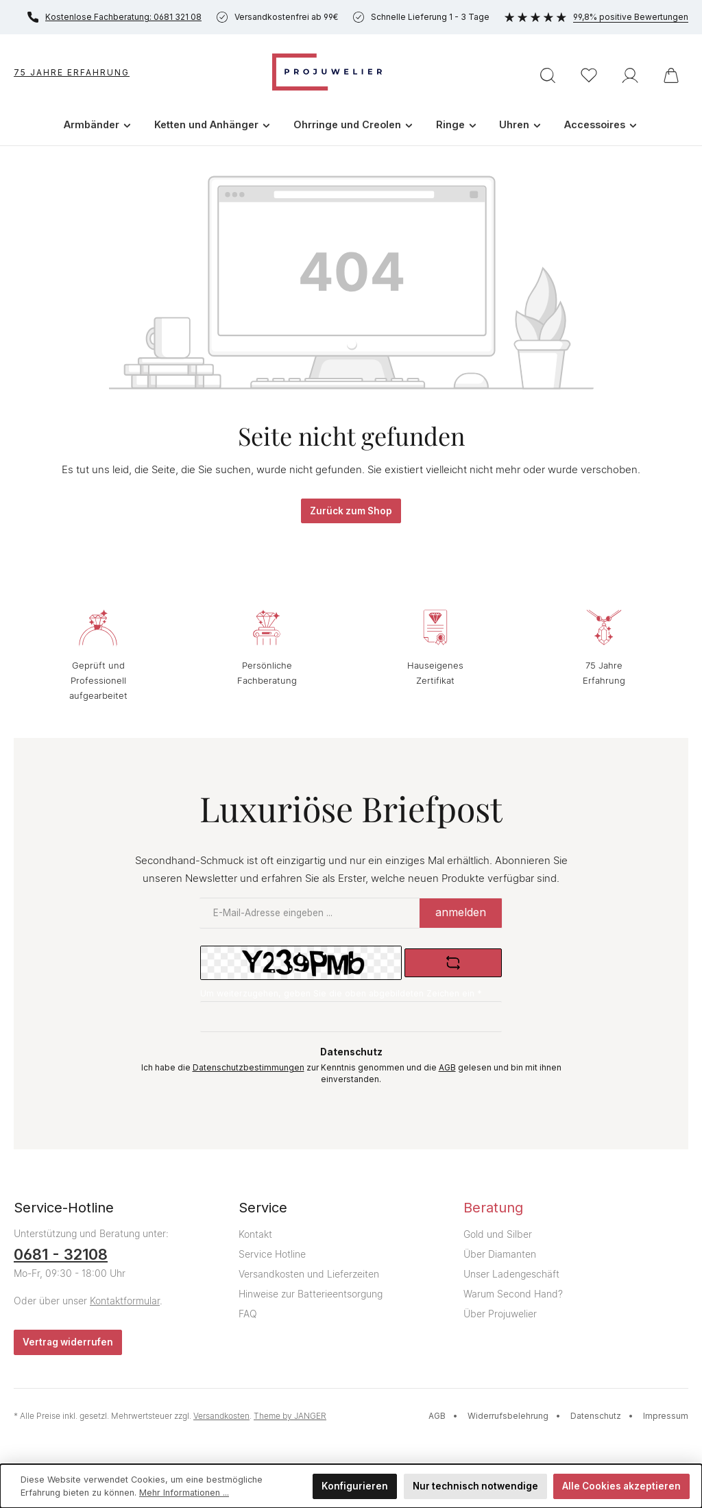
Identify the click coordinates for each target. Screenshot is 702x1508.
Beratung (493, 1207)
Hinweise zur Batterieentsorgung (311, 1294)
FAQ (248, 1313)
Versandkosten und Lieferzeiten (309, 1274)
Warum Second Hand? (513, 1294)
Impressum (665, 1416)
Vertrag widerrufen (68, 1342)
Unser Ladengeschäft (511, 1274)
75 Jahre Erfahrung (72, 72)
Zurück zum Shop (351, 510)
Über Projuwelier (500, 1313)
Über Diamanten (499, 1254)
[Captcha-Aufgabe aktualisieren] (453, 962)
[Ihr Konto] (630, 75)
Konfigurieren (355, 1486)
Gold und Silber (497, 1234)
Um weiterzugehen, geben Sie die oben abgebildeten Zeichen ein (341, 993)
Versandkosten (221, 1416)
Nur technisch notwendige (475, 1486)
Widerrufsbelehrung (508, 1416)
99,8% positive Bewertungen (596, 17)
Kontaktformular (125, 1300)
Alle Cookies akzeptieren (621, 1486)
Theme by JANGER (290, 1416)
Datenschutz (595, 1416)
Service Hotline (272, 1254)
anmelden (460, 912)
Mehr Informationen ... (184, 1492)
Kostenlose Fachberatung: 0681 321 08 (114, 17)
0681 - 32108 (61, 1254)
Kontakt (255, 1234)
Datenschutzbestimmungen (248, 1068)
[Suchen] (548, 75)
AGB (447, 1068)
